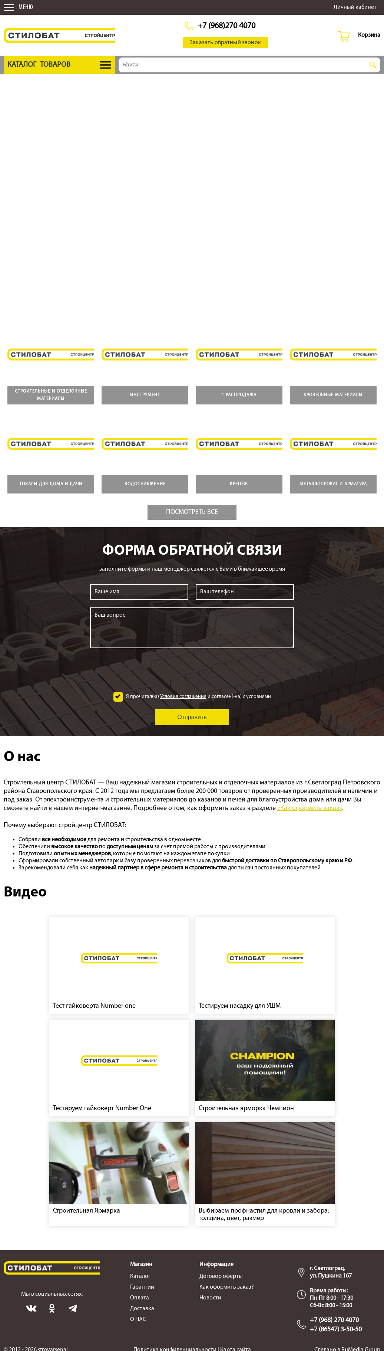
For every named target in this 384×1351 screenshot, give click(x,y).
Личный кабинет (355, 7)
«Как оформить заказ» (309, 808)
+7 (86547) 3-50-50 (336, 1329)
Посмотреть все (192, 512)
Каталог (140, 1276)
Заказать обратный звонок (225, 43)
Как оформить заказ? (226, 1287)
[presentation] (192, 670)
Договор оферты (221, 1276)
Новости (210, 1298)
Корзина (369, 35)
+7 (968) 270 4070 (334, 1320)
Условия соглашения (183, 696)
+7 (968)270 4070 (226, 26)
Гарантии (142, 1287)
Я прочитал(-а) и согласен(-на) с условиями (198, 696)
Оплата (139, 1298)
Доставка (142, 1309)
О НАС (138, 1319)
